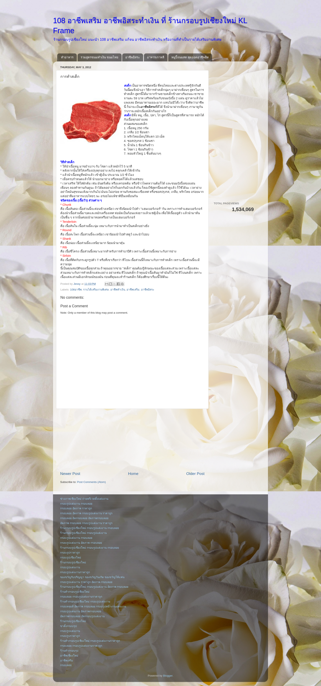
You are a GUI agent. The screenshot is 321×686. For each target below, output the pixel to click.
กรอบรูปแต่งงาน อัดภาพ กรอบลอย (81, 542)
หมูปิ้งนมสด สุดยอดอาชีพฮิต (190, 57)
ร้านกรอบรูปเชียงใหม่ (73, 562)
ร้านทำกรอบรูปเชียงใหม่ (74, 591)
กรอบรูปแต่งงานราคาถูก (75, 572)
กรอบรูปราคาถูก (70, 552)
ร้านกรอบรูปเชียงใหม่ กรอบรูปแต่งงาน (83, 533)
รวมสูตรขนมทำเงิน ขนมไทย (99, 57)
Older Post (195, 473)
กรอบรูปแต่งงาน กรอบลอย (76, 503)
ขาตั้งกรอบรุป (68, 626)
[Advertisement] (132, 440)
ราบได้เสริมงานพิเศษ (96, 289)
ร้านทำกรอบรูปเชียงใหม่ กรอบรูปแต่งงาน (85, 601)
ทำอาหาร (67, 57)
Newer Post (70, 473)
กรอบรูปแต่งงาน (70, 567)
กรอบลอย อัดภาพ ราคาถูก (76, 508)
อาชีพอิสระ (132, 57)
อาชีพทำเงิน (117, 289)
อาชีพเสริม (133, 289)
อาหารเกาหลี (155, 57)
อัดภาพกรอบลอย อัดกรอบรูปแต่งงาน (82, 616)
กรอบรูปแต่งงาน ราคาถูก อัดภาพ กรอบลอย (86, 582)
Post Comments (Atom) (91, 482)
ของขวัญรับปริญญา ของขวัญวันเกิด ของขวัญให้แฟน (92, 577)
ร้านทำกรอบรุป (69, 650)
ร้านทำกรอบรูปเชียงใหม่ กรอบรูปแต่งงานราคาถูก (90, 640)
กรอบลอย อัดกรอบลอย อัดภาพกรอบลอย (84, 518)
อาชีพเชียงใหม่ (69, 655)
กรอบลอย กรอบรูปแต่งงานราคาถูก (81, 596)
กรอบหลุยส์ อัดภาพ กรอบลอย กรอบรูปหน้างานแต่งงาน (93, 606)
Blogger (168, 675)
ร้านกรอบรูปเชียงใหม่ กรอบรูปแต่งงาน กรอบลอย (89, 528)
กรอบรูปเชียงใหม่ (70, 557)
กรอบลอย (66, 665)
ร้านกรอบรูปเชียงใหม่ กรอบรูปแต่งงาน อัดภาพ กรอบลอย (94, 586)
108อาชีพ (76, 289)
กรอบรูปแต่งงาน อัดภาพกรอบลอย (80, 611)
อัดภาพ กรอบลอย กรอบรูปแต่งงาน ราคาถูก (86, 523)
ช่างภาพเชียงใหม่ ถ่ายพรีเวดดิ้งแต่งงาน (84, 498)
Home (133, 473)
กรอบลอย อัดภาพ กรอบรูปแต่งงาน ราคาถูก (86, 513)
